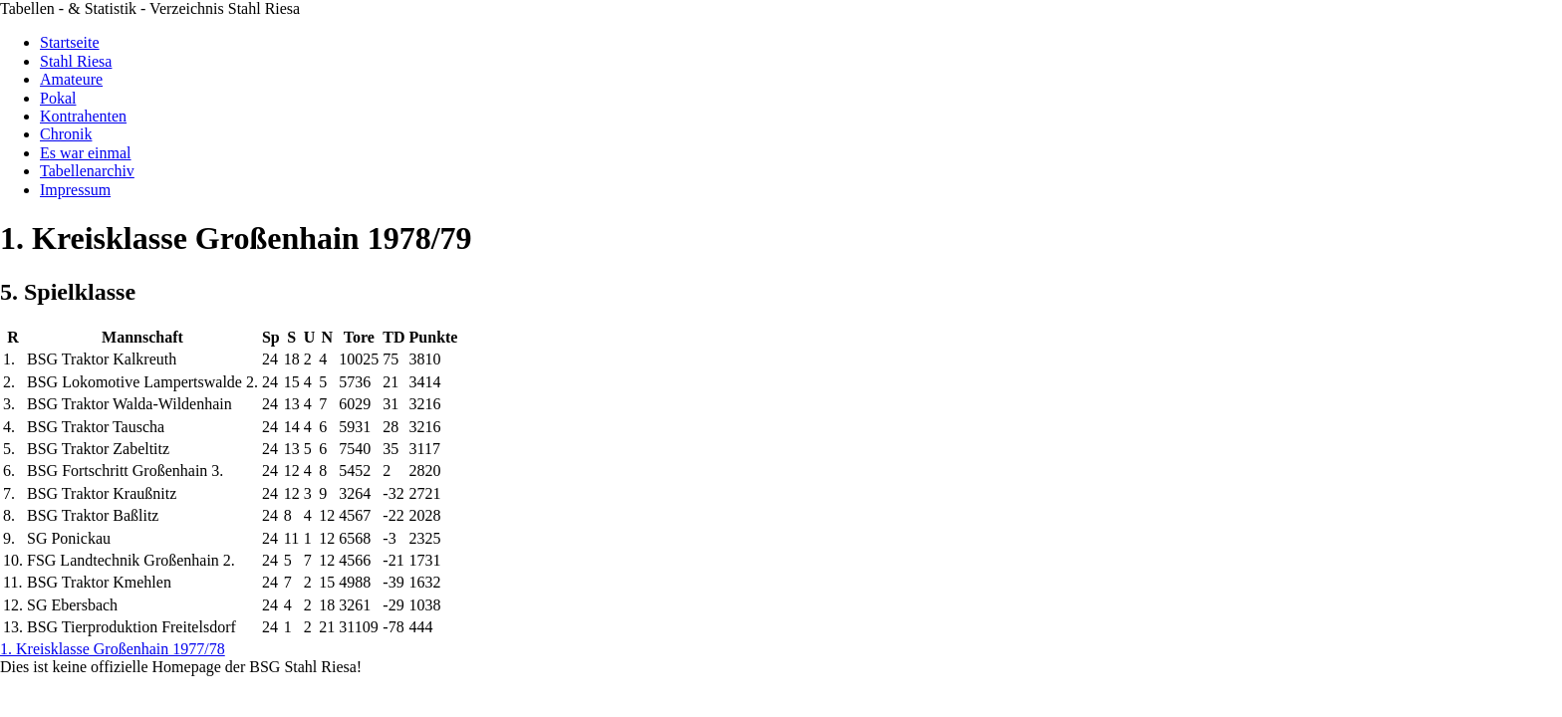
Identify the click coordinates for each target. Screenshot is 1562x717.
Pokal (58, 98)
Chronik (66, 133)
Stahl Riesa (76, 61)
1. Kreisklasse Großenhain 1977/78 (112, 648)
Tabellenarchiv (87, 170)
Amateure (71, 79)
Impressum (75, 189)
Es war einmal (85, 152)
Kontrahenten (83, 116)
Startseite (70, 42)
